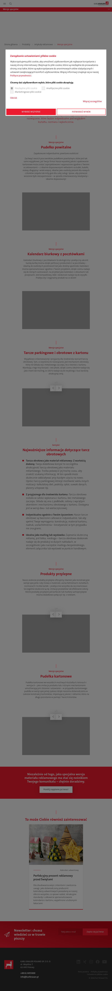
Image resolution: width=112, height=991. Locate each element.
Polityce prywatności (20, 75)
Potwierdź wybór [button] (81, 111)
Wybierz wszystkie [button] (31, 111)
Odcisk (13, 97)
